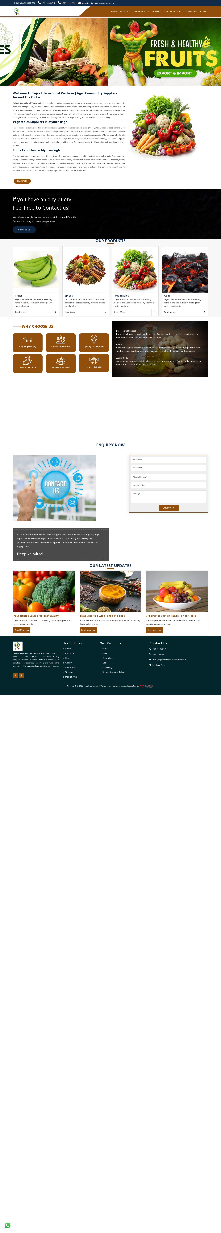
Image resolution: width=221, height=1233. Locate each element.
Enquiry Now (168, 508)
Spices (69, 296)
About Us (125, 11)
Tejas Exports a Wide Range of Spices (102, 616)
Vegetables (121, 296)
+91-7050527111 (66, 3)
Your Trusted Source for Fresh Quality (36, 616)
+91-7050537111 (46, 3)
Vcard (203, 11)
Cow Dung (107, 668)
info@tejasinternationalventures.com (96, 3)
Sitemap (69, 672)
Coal (167, 296)
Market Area (71, 677)
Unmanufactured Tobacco (114, 672)
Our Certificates (172, 11)
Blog (67, 658)
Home (114, 11)
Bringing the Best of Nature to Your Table (171, 616)
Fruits (18, 296)
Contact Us (191, 11)
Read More (20, 312)
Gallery (156, 11)
